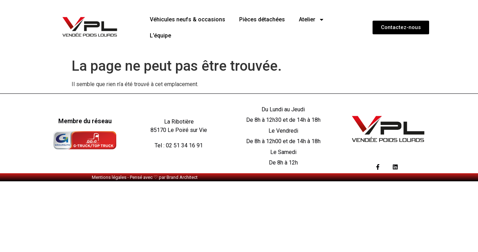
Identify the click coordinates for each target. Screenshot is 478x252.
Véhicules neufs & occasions (187, 19)
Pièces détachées (262, 19)
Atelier (311, 19)
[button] (401, 27)
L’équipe (160, 35)
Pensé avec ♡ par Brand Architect (164, 177)
